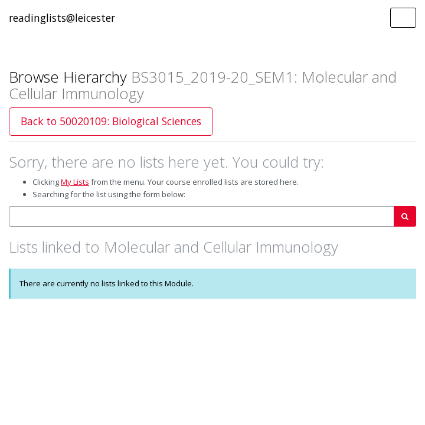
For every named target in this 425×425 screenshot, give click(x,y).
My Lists (75, 181)
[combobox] (201, 216)
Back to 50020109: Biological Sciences (111, 121)
